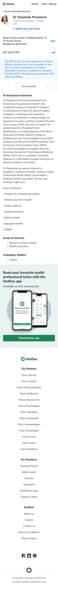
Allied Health (29, 472)
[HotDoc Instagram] (34, 556)
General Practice (29, 466)
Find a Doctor (29, 375)
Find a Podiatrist (29, 393)
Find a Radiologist (29, 430)
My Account (29, 437)
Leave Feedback (29, 449)
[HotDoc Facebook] (23, 556)
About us (29, 514)
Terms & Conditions (29, 532)
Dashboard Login (29, 490)
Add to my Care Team (26, 29)
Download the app (29, 338)
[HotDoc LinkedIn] (29, 556)
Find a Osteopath (29, 418)
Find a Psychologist (29, 406)
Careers (29, 520)
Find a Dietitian (29, 412)
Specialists (29, 484)
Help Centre (29, 443)
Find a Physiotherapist (29, 387)
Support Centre (29, 497)
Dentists (29, 478)
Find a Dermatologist (29, 424)
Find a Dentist (29, 381)
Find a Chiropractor (29, 400)
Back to (16, 11)
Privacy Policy (29, 538)
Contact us (29, 526)
